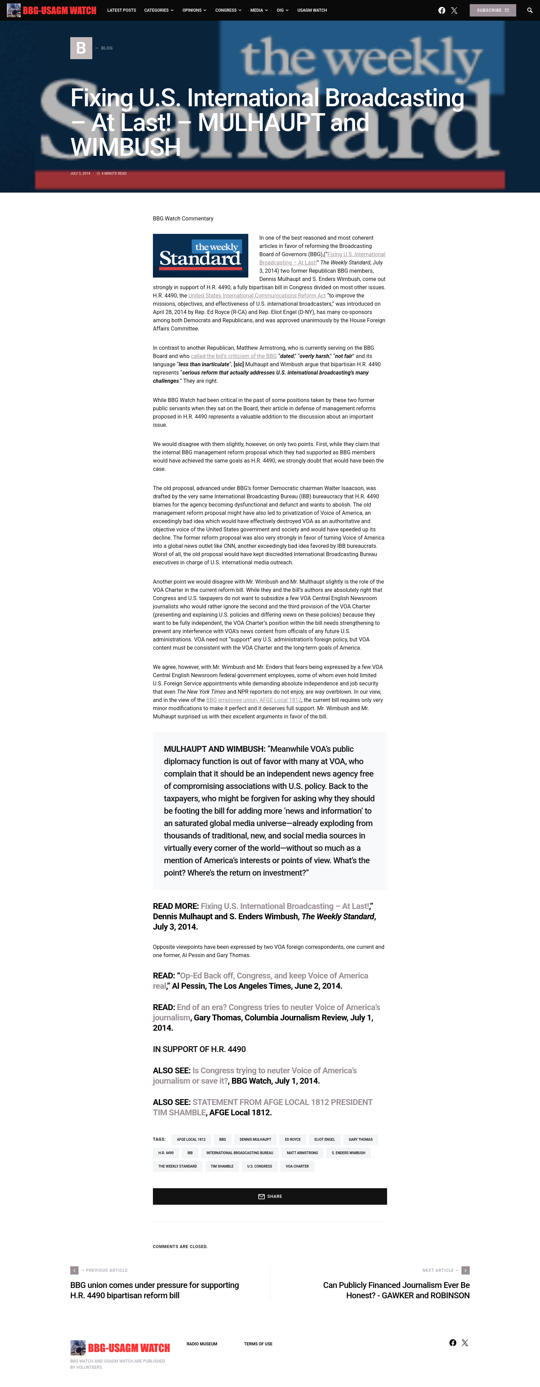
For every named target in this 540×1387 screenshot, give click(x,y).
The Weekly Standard (177, 1166)
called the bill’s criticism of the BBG (234, 356)
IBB (190, 1153)
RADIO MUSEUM (202, 1344)
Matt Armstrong (302, 1153)
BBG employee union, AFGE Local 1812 (253, 700)
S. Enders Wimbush (348, 1153)
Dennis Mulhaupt (255, 1139)
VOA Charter (297, 1166)
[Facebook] (441, 10)
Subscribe (493, 10)
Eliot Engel (324, 1139)
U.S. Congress (259, 1166)
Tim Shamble (222, 1166)
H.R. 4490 (166, 1153)
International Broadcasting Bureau (240, 1153)
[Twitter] (454, 10)
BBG (222, 1139)
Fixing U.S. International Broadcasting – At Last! (285, 906)
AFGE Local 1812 (191, 1139)
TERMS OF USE (258, 1344)
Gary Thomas (361, 1139)
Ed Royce (293, 1139)
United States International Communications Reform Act (257, 295)
